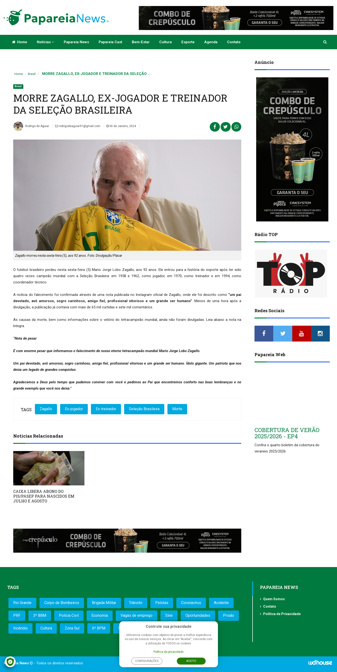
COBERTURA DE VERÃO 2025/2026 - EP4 (286, 433)
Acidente (221, 602)
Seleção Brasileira (144, 409)
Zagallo (46, 409)
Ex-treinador (106, 409)
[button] (325, 42)
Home (19, 42)
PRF (16, 615)
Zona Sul (72, 628)
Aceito (191, 661)
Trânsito (135, 602)
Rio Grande (22, 602)
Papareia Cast (110, 42)
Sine (169, 615)
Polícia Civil (69, 615)
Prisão (228, 615)
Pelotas (161, 602)
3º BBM (39, 615)
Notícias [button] (45, 42)
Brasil (32, 74)
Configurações (147, 661)
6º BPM (98, 628)
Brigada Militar (104, 602)
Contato (234, 42)
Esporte (188, 42)
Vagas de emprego (137, 615)
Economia (99, 615)
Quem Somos (274, 599)
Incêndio (20, 628)
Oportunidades (197, 615)
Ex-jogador (74, 409)
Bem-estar (141, 42)
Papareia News (76, 42)
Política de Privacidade (282, 614)
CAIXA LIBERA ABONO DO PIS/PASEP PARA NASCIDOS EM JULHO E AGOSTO (43, 496)
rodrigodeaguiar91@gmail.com (77, 126)
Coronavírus (191, 602)
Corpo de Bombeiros (61, 602)
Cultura (165, 42)
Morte (177, 409)
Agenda (210, 42)
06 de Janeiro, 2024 (121, 126)
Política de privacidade (168, 652)
